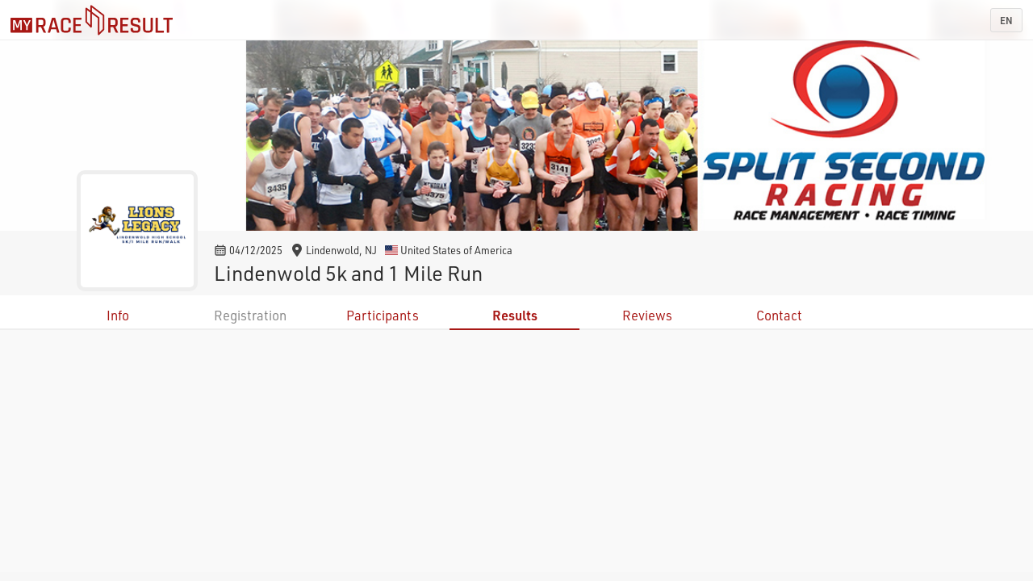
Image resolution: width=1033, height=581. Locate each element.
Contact (779, 315)
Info (118, 315)
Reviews (647, 315)
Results (514, 315)
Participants (382, 315)
